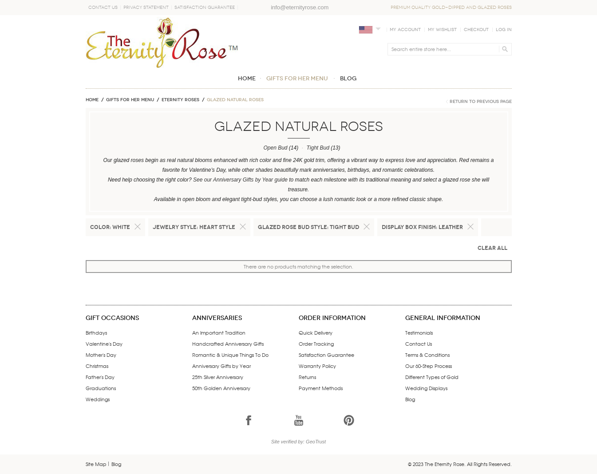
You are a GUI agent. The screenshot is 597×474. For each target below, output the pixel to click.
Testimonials (419, 332)
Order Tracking (316, 343)
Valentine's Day (104, 343)
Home (92, 100)
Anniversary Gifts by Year (221, 365)
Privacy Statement (146, 7)
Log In (504, 30)
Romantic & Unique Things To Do (230, 354)
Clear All (492, 248)
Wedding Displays (426, 387)
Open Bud (275, 148)
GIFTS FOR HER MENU (130, 100)
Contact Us (103, 7)
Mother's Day (101, 354)
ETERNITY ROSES (180, 100)
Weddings (98, 399)
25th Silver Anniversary (217, 376)
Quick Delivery (315, 332)
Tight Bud (318, 148)
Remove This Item (137, 227)
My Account (405, 30)
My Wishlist (442, 30)
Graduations (101, 387)
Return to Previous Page (481, 101)
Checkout (476, 30)
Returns (307, 376)
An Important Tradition (218, 332)
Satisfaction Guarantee (204, 7)
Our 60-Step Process (428, 365)
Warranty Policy (317, 365)
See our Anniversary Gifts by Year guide (240, 180)
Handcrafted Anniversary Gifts (228, 343)
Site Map (96, 463)
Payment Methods (321, 387)
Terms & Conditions (427, 354)
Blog (410, 399)
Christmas (97, 365)
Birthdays (96, 332)
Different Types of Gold (432, 376)
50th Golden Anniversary (221, 387)
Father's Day (100, 376)
